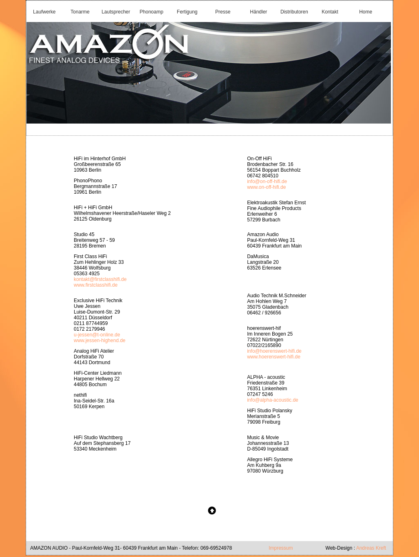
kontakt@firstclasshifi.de (100, 279)
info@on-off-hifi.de (267, 181)
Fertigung (187, 12)
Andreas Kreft (370, 548)
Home (365, 12)
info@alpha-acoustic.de (272, 400)
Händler (258, 12)
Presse (222, 12)
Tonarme (80, 12)
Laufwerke (44, 12)
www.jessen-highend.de (100, 340)
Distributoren (294, 12)
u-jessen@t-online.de (97, 335)
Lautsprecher (115, 12)
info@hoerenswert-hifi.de (274, 351)
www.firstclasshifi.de (95, 285)
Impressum (281, 548)
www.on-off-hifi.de (266, 187)
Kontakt (330, 12)
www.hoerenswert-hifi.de (273, 357)
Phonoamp (151, 12)
